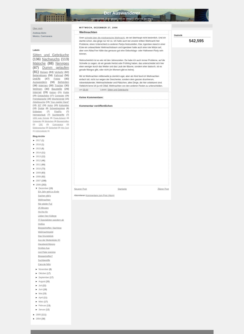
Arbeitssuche (39, 102)
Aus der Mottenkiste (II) (49, 240)
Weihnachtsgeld (45, 232)
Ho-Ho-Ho (43, 212)
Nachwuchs (51, 59)
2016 (38, 144)
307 (39, 105)
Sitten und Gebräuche (51, 55)
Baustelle (56, 88)
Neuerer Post (80, 189)
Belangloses (40, 75)
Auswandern (40, 82)
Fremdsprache (40, 99)
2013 (38, 156)
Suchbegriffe (58, 115)
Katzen (53, 92)
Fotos (57, 78)
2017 (38, 140)
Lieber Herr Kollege (47, 216)
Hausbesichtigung (46, 244)
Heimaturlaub (39, 115)
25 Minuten (43, 208)
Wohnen (37, 88)
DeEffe (37, 78)
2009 (38, 173)
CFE (41, 124)
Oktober (43, 273)
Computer (59, 96)
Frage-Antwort (59, 118)
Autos (50, 105)
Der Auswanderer (122, 13)
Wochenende (58, 99)
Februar (43, 305)
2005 (38, 315)
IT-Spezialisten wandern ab (51, 220)
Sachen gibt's (44, 196)
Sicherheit (53, 128)
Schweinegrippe (57, 108)
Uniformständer (41, 131)
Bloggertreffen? (45, 256)
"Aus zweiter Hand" (59, 102)
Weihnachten (44, 200)
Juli (40, 285)
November (44, 269)
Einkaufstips (43, 96)
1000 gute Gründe (41, 118)
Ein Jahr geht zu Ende (48, 192)
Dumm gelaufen (55, 67)
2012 (38, 160)
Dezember (44, 188)
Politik (66, 92)
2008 (38, 176)
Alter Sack (65, 128)
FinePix (57, 111)
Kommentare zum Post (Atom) (100, 195)
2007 (38, 181)
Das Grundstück (45, 236)
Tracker (59, 85)
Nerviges (62, 63)
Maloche (39, 63)
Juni (41, 289)
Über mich (37, 28)
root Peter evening (47, 252)
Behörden (63, 82)
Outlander (37, 121)
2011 (38, 164)
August (42, 281)
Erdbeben (37, 111)
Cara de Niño (44, 264)
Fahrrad (58, 75)
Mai (41, 293)
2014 (38, 152)
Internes (43, 85)
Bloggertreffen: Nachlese (50, 228)
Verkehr (59, 72)
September (44, 277)
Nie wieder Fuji (45, 204)
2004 (38, 319)
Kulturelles (64, 105)
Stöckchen (49, 121)
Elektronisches (39, 128)
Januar (42, 309)
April (41, 297)
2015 (38, 148)
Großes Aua (43, 248)
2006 (38, 185)
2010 (38, 169)
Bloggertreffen (63, 121)
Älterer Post (163, 189)
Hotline (41, 224)
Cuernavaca (57, 124)
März (41, 301)
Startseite (122, 189)
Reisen (44, 72)
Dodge (41, 108)
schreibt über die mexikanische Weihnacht (105, 38)
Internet (37, 92)
